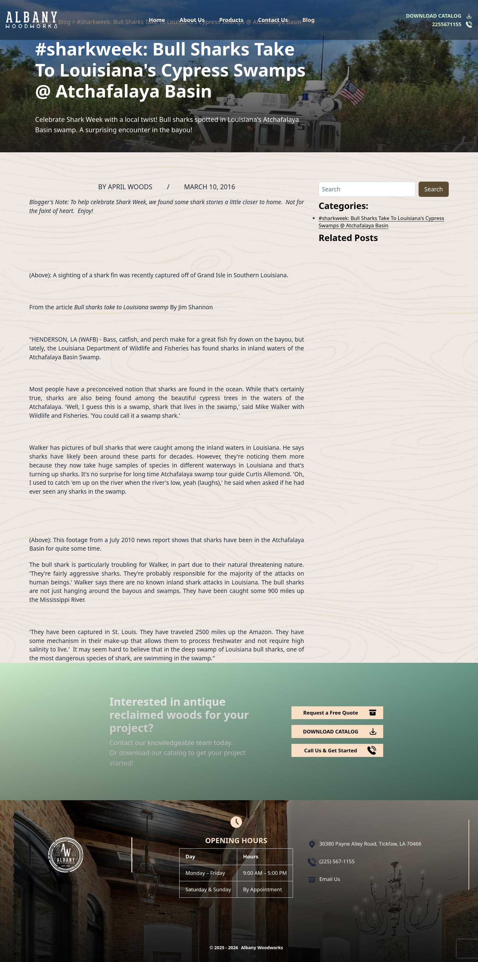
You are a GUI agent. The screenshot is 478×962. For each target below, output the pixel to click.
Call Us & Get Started (330, 750)
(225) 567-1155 (337, 861)
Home (157, 19)
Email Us (329, 878)
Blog (308, 19)
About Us (192, 19)
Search (433, 189)
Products (231, 19)
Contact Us (273, 19)
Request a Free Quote (330, 712)
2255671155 (446, 24)
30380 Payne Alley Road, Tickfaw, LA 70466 (370, 843)
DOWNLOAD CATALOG (433, 15)
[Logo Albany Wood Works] (31, 20)
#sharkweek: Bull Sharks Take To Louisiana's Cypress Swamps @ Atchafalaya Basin (381, 222)
